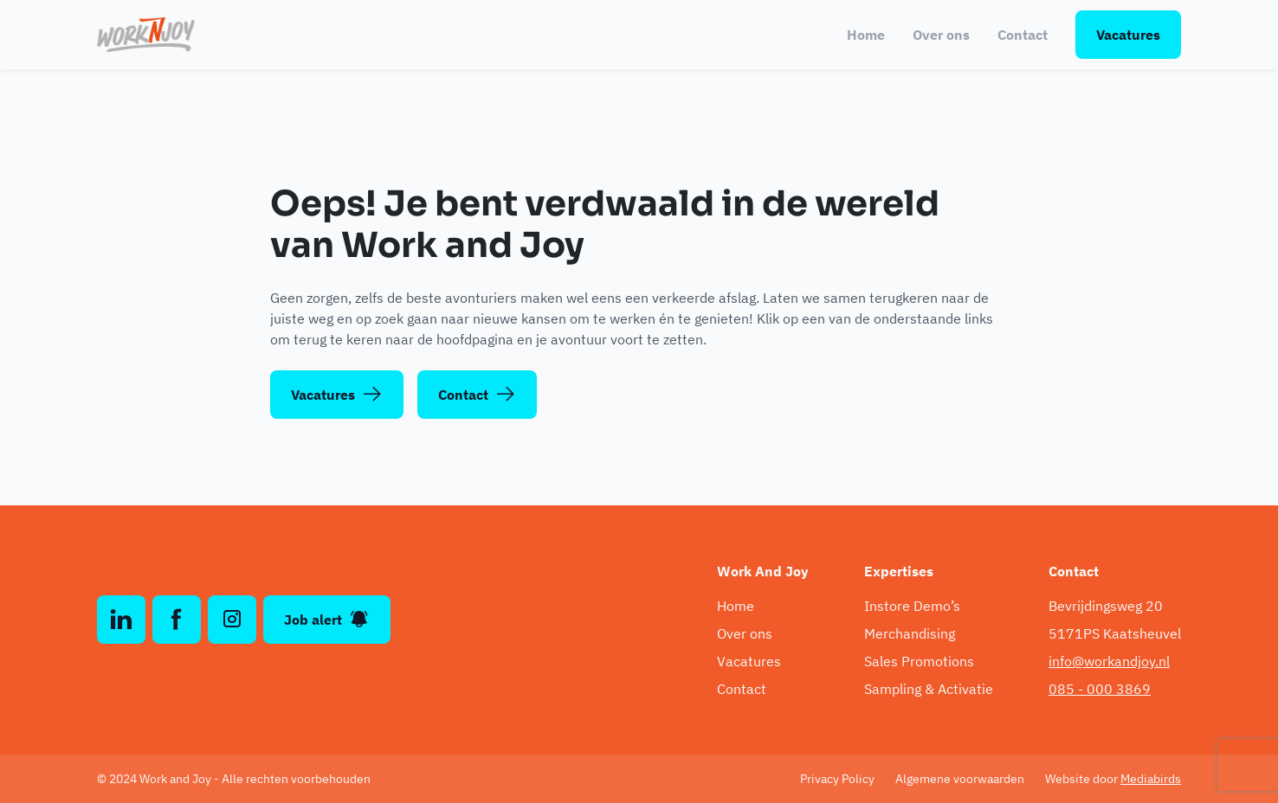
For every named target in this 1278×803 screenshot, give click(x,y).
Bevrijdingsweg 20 (1106, 605)
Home (866, 34)
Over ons (941, 34)
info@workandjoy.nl (1109, 661)
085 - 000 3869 (1100, 688)
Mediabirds (1150, 779)
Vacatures (1128, 34)
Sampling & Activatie (928, 688)
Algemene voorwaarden (959, 779)
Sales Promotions (919, 661)
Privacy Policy (837, 779)
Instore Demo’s (912, 605)
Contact (1022, 34)
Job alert (327, 619)
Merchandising (909, 633)
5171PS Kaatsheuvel (1115, 633)
